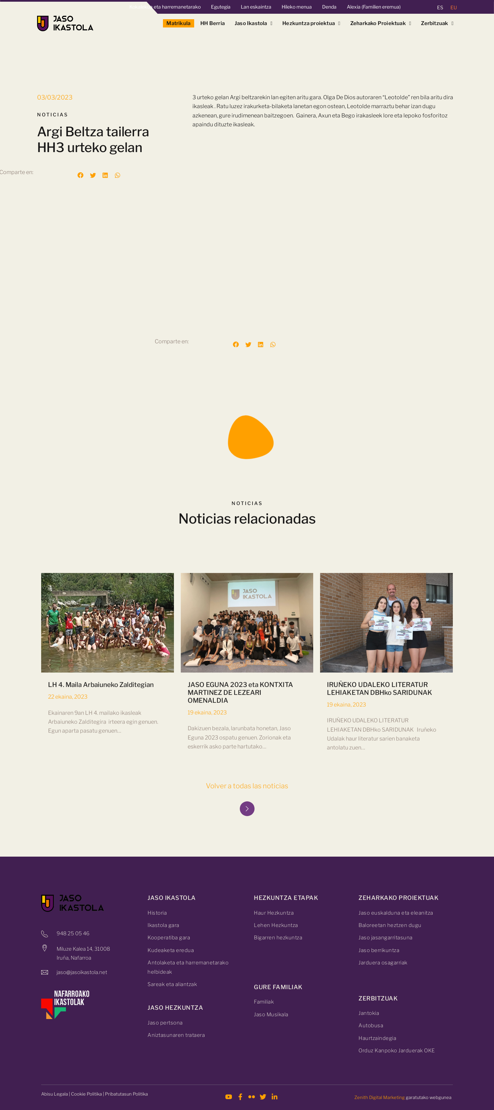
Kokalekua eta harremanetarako (165, 7)
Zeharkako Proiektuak (380, 23)
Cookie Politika (86, 1094)
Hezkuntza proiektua (311, 23)
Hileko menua (297, 7)
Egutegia (221, 7)
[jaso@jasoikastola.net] (44, 972)
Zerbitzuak (437, 23)
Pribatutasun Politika (126, 1094)
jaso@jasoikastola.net (82, 972)
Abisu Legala (54, 1094)
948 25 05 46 (73, 933)
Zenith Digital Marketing (379, 1097)
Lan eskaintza (256, 7)
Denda (329, 7)
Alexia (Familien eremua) (374, 7)
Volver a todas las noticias (247, 786)
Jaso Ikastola (253, 23)
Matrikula (178, 23)
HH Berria (212, 23)
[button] (80, 175)
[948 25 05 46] (44, 933)
